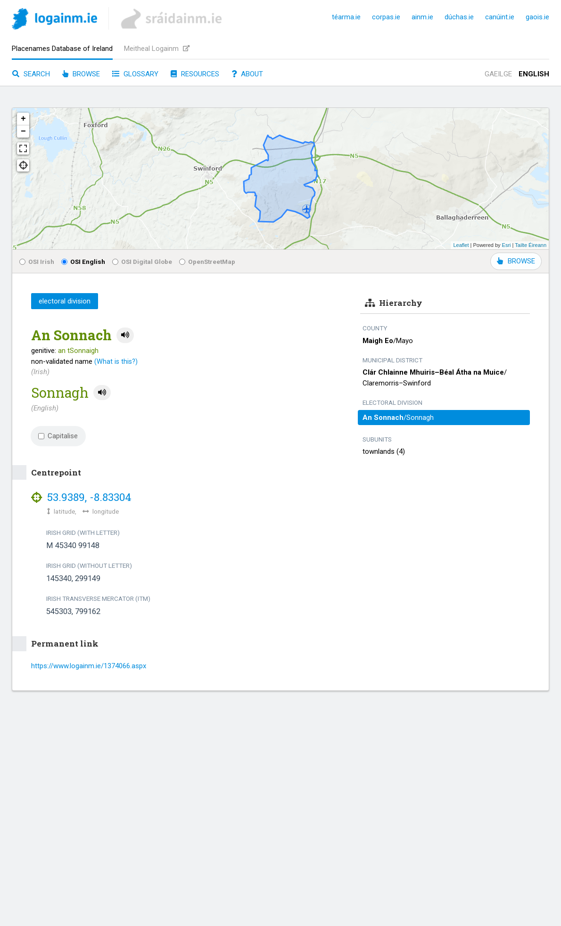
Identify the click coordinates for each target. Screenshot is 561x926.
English (534, 74)
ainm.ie (422, 17)
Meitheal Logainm (157, 48)
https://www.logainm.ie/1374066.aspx (88, 666)
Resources (195, 74)
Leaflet (461, 245)
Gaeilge (498, 74)
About (247, 74)
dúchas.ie (459, 17)
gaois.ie (537, 17)
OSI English (83, 261)
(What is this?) (116, 361)
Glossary (135, 74)
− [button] (23, 131)
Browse (81, 74)
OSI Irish (36, 261)
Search (31, 74)
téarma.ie (346, 17)
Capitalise (58, 436)
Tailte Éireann (530, 245)
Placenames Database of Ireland (62, 48)
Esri (506, 245)
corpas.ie (386, 17)
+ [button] (23, 118)
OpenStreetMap (207, 261)
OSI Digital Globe (142, 261)
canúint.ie (499, 17)
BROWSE (516, 261)
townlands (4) (384, 451)
